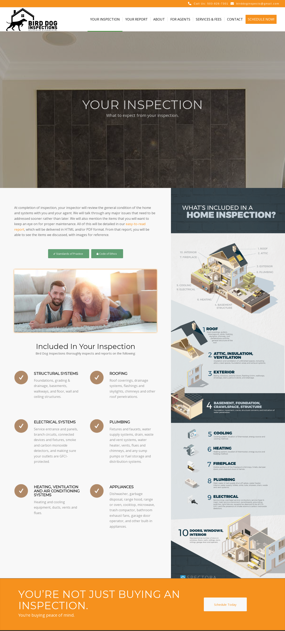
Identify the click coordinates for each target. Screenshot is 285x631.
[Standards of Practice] (68, 253)
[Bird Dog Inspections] (32, 19)
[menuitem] (105, 19)
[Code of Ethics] (107, 253)
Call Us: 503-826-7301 (211, 3)
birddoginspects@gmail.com (257, 3)
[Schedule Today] (225, 604)
